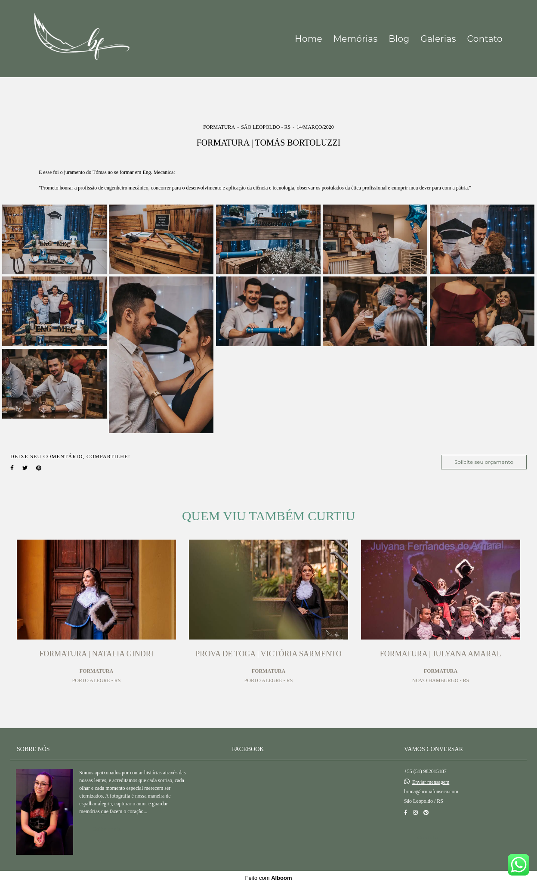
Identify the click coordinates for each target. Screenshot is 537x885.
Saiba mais (106, 829)
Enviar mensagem (430, 782)
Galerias (438, 39)
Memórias (355, 39)
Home (308, 39)
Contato (485, 39)
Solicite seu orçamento (483, 462)
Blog (399, 39)
